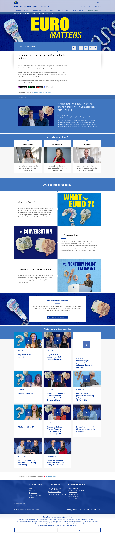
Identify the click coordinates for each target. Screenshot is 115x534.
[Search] (85, 3)
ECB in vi (89, 6)
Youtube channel (50, 477)
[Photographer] (70, 161)
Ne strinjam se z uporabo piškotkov (79, 530)
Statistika (52, 10)
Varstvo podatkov (73, 488)
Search (93, 3)
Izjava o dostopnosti (73, 496)
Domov (16, 13)
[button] (96, 3)
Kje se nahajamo (34, 500)
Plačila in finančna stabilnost (39, 10)
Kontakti (31, 497)
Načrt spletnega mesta (20, 503)
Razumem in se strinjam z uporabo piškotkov (36, 530)
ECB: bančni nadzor (93, 10)
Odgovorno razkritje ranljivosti (57, 494)
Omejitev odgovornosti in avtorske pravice (55, 488)
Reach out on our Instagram (56, 317)
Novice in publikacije (78, 10)
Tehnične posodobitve (54, 492)
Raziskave (66, 10)
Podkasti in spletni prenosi (37, 13)
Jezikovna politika (73, 499)
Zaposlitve (96, 6)
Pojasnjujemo (33, 493)
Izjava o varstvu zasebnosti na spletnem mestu (76, 491)
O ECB (82, 6)
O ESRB (31, 488)
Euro (59, 10)
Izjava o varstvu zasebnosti (47, 525)
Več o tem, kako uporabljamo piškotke (67, 525)
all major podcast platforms (42, 92)
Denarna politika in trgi (22, 10)
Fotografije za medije (35, 495)
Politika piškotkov (73, 494)
